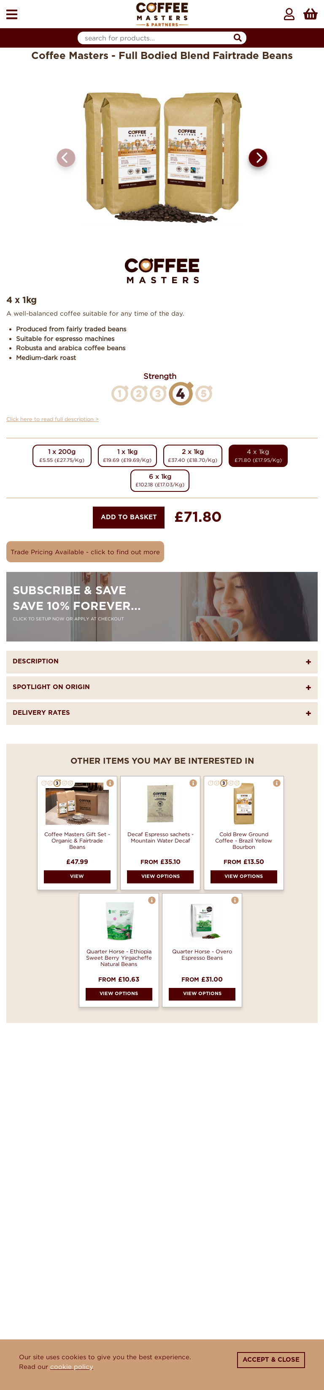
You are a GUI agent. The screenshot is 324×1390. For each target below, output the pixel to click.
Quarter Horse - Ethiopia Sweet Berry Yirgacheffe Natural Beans (119, 957)
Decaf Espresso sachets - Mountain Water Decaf (160, 837)
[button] (257, 157)
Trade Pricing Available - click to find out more (85, 551)
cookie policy (71, 1366)
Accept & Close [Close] (271, 1360)
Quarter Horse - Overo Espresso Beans (202, 954)
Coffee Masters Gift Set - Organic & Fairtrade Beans (77, 840)
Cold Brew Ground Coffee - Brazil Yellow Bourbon (243, 840)
